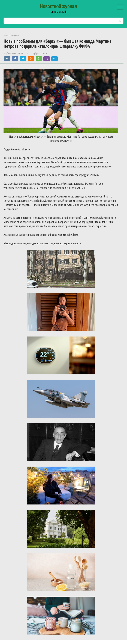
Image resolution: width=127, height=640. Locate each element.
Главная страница (11, 35)
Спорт (44, 53)
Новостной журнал (58, 6)
